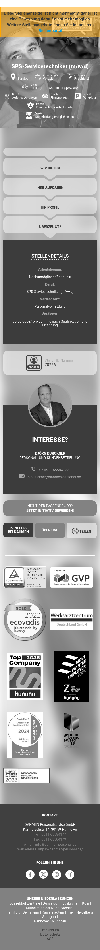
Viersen (67, 908)
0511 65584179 (53, 839)
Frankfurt (12, 912)
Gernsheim (30, 912)
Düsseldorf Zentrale (24, 903)
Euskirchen (70, 903)
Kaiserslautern (53, 912)
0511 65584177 (56, 470)
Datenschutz (50, 934)
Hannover (41, 921)
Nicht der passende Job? (50, 508)
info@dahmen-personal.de (55, 844)
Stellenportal (50, 30)
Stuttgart (49, 917)
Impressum (50, 930)
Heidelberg (84, 912)
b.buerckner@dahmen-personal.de (54, 477)
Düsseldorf (51, 903)
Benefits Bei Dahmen (18, 530)
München (59, 921)
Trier (70, 912)
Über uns (50, 530)
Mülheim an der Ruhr (42, 908)
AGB (50, 939)
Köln (85, 903)
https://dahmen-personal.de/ (60, 849)
